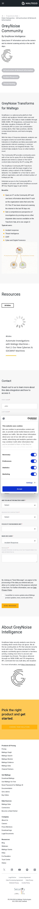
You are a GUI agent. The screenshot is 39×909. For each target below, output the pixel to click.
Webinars (5, 846)
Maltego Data (6, 766)
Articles (8, 305)
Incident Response (19, 542)
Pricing (4, 749)
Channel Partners (7, 769)
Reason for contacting (19, 516)
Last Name (6, 412)
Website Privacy (14, 883)
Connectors (6, 808)
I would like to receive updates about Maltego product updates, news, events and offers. (18, 596)
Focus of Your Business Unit (19, 527)
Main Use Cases (19, 539)
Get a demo (6, 792)
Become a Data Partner (10, 811)
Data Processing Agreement (14, 880)
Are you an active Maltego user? (19, 504)
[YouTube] (19, 869)
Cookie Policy (26, 883)
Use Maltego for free (9, 782)
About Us (5, 820)
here (15, 186)
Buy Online (5, 795)
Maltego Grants (7, 849)
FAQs (3, 853)
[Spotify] (27, 869)
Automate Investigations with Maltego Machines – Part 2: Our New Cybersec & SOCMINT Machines (19, 345)
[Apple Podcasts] (35, 869)
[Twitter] (4, 869)
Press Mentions (7, 827)
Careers (4, 823)
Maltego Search (7, 756)
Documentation (7, 788)
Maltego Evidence (8, 762)
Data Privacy (29, 880)
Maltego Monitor (7, 759)
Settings (29, 483)
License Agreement (25, 877)
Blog (3, 843)
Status (4, 863)
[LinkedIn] (12, 869)
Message (19, 554)
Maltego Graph (7, 752)
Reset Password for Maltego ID (12, 785)
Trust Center (6, 860)
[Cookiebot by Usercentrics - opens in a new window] (28, 418)
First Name (6, 400)
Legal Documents (8, 834)
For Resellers (6, 856)
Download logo (7, 830)
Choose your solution (19, 727)
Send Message (10, 606)
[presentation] (17, 570)
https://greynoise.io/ (28, 665)
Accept (19, 489)
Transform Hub (12, 16)
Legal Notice (12, 877)
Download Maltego (8, 778)
